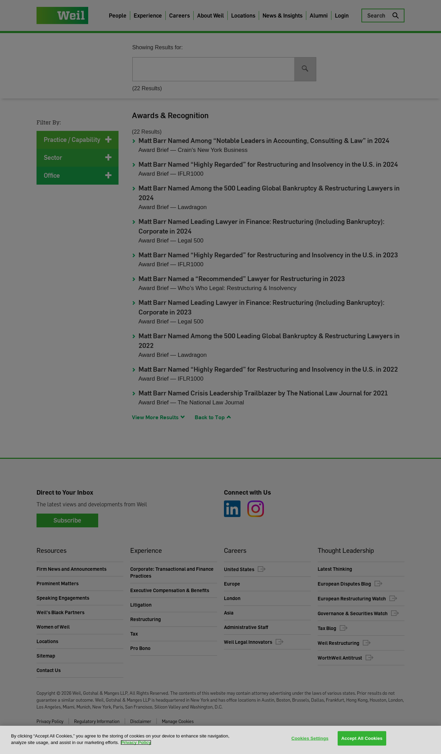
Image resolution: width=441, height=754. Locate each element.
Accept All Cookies (362, 739)
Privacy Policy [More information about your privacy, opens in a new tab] (136, 742)
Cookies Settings (310, 739)
